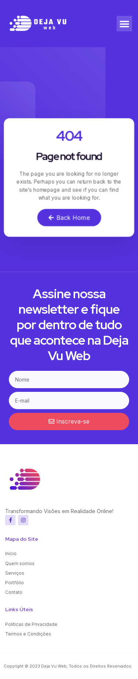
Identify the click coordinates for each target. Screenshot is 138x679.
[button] (124, 23)
